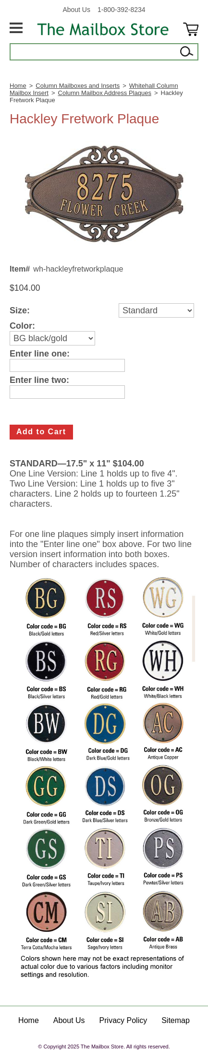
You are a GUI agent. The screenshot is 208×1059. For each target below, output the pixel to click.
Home (18, 85)
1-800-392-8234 (122, 9)
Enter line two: (39, 380)
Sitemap (175, 1020)
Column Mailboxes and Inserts (78, 85)
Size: (20, 310)
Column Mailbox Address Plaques (104, 92)
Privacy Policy (123, 1020)
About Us (76, 9)
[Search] (93, 52)
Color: (22, 326)
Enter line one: (40, 353)
